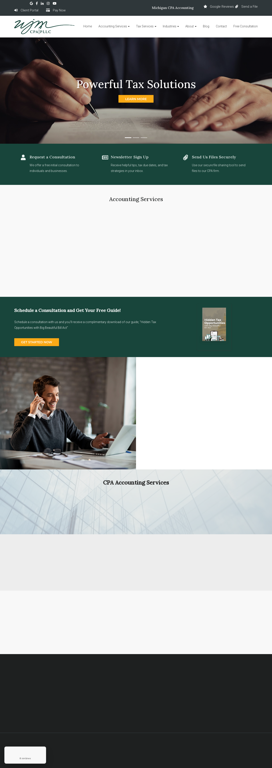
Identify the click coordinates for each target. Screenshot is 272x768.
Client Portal (26, 10)
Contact (221, 26)
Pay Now (56, 10)
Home (87, 26)
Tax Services (145, 26)
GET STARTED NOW (36, 342)
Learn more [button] (136, 99)
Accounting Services (112, 26)
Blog (206, 26)
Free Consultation (245, 26)
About (189, 26)
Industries (169, 26)
